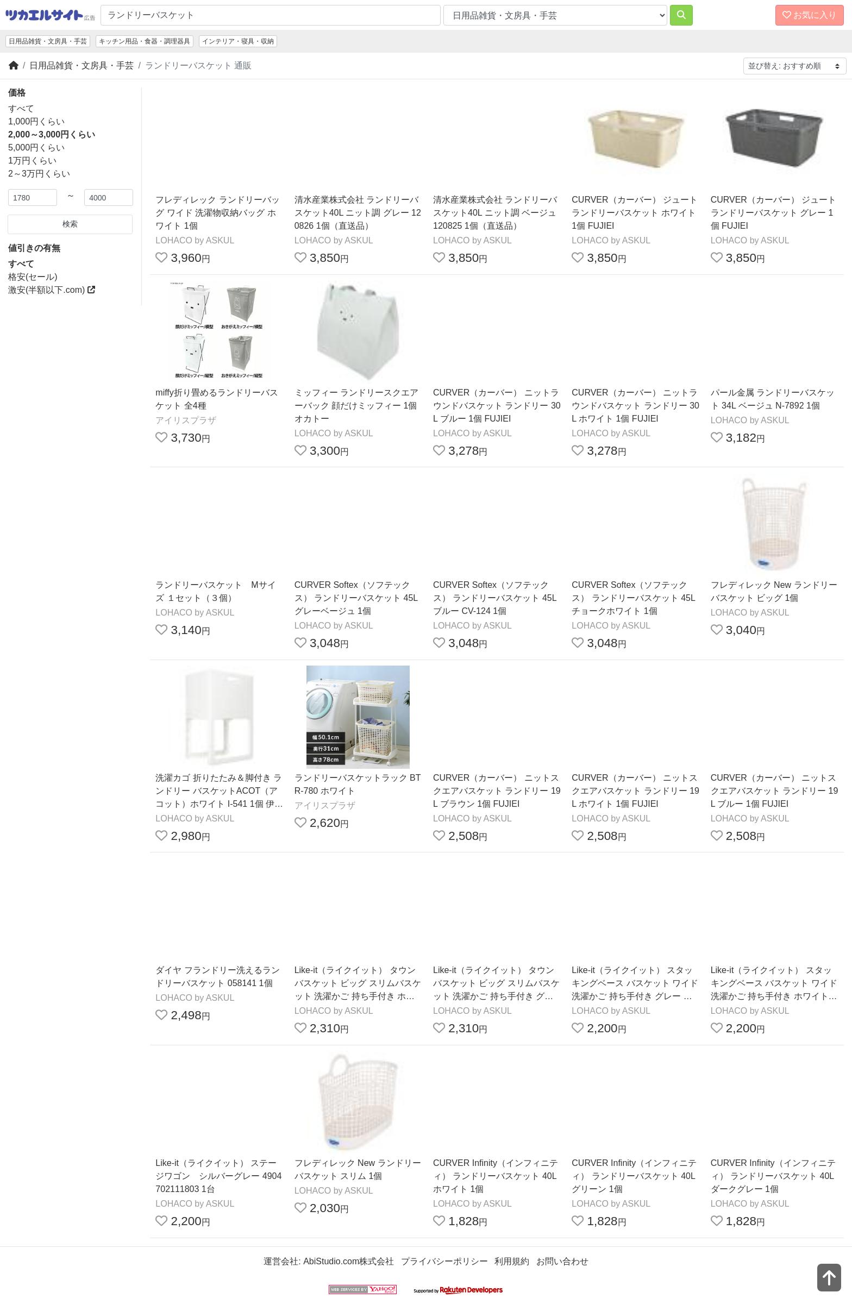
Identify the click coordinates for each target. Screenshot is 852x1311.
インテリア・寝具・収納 (238, 41)
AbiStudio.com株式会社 (348, 1261)
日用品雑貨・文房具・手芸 (48, 41)
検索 (70, 223)
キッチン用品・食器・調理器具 (144, 41)
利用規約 (511, 1261)
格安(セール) (33, 276)
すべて (21, 108)
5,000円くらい (36, 147)
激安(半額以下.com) (51, 289)
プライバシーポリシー (444, 1261)
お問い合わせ (562, 1261)
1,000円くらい (36, 121)
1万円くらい (32, 160)
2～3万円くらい (39, 173)
